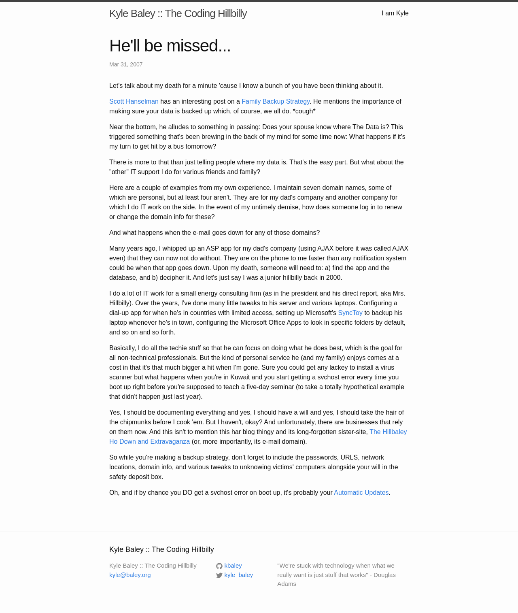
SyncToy (350, 312)
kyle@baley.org (130, 574)
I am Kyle (395, 13)
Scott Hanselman (134, 101)
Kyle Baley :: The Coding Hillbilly (178, 13)
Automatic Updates (361, 492)
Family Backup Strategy (276, 101)
